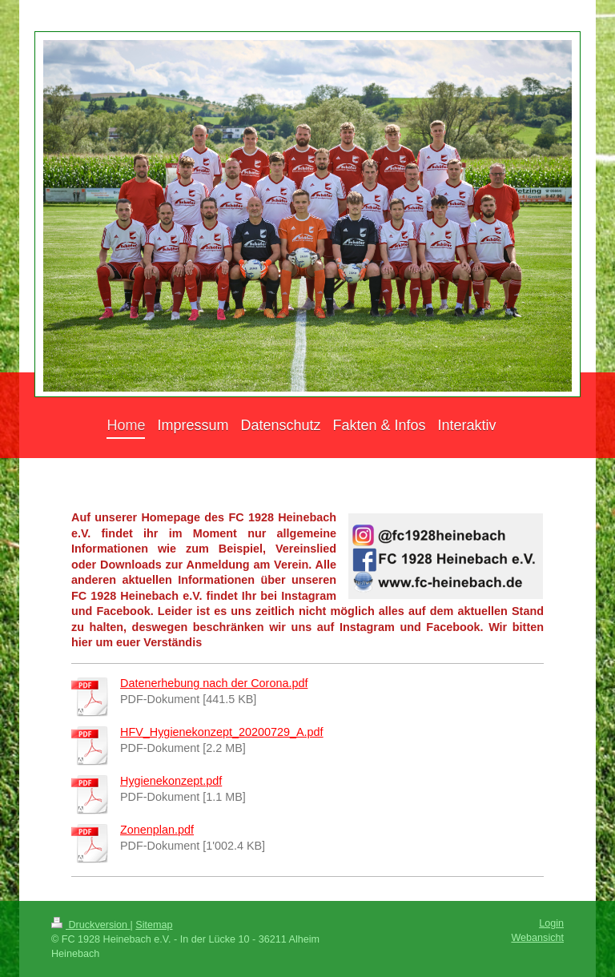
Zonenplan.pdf (157, 829)
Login (551, 923)
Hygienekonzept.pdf (171, 780)
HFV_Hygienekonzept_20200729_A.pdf (222, 732)
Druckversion (90, 925)
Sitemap (153, 925)
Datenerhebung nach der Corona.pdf (214, 683)
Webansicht (537, 937)
